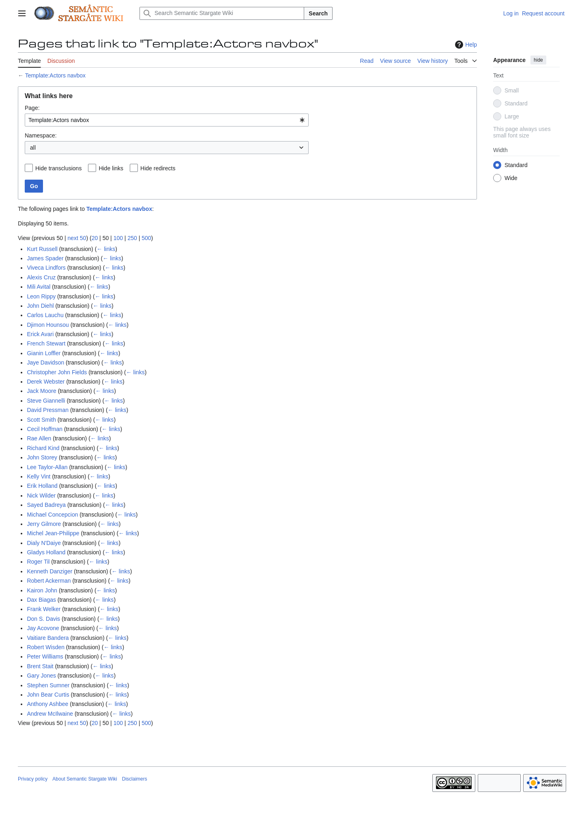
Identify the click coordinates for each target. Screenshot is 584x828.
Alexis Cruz (41, 277)
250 (132, 238)
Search (318, 13)
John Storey (42, 457)
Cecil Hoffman (44, 429)
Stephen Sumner (48, 685)
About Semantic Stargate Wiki (84, 779)
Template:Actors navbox (55, 75)
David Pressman (48, 410)
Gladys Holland (46, 552)
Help (465, 45)
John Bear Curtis (48, 694)
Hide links (111, 168)
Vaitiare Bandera (48, 638)
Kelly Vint (38, 476)
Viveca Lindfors (46, 267)
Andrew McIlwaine (50, 713)
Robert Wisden (45, 647)
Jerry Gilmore (44, 524)
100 (118, 238)
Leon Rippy (41, 296)
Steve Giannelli (46, 400)
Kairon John (42, 590)
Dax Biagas (41, 599)
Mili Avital (38, 286)
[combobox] (167, 120)
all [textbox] (33, 147)
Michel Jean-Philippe (53, 533)
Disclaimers (134, 779)
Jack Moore (41, 391)
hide (538, 60)
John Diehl (40, 305)
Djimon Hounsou (48, 325)
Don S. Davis (43, 619)
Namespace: (41, 135)
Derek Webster (45, 381)
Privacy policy (32, 779)
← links (106, 249)
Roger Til (38, 561)
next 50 (76, 238)
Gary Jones (41, 675)
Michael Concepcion (52, 514)
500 (146, 238)
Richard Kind (43, 448)
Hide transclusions (58, 168)
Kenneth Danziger (49, 571)
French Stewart (46, 343)
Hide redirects (157, 168)
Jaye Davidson (45, 362)
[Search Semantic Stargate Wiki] (222, 13)
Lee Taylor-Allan (47, 467)
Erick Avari (40, 334)
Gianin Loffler (43, 353)
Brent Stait (40, 666)
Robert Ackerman (49, 580)
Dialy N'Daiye (44, 543)
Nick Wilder (41, 495)
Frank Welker (43, 609)
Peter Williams (45, 656)
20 (95, 238)
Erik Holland (42, 486)
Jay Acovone (43, 628)
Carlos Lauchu (45, 315)
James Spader (45, 258)
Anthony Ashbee (47, 704)
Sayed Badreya (46, 505)
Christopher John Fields (57, 372)
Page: (32, 108)
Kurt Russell (42, 249)
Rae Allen (39, 438)
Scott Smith (41, 419)
